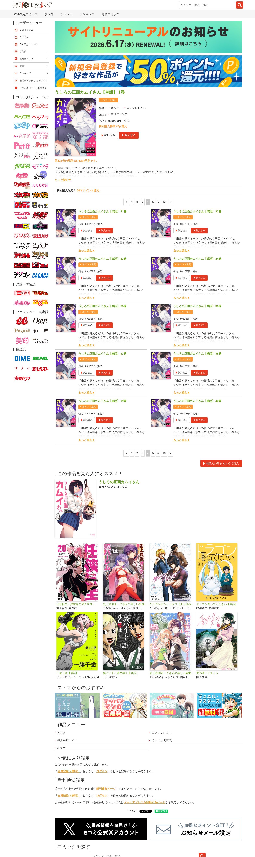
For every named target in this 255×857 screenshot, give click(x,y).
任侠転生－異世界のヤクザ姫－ (75, 577)
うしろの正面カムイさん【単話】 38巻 (197, 326)
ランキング (82, 838)
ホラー (61, 720)
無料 (130, 838)
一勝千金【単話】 (67, 646)
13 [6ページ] (164, 174)
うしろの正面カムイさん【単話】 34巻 (197, 231)
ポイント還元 (109, 73)
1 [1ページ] (132, 174)
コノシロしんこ (136, 80)
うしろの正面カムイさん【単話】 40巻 (197, 374)
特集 (99, 838)
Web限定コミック (29, 17)
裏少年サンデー (120, 87)
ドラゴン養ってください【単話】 (217, 577)
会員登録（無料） (69, 744)
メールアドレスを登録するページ (144, 775)
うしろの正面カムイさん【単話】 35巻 (102, 279)
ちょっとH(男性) (162, 713)
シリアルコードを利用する (33, 60)
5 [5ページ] (153, 174)
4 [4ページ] (147, 174)
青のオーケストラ (207, 646)
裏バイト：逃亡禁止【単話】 (121, 646)
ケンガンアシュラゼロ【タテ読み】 (172, 577)
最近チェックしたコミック (157, 838)
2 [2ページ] (137, 174)
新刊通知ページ (106, 761)
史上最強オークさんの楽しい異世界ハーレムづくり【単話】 (172, 646)
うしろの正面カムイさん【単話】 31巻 (102, 184)
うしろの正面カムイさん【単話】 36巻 (197, 279)
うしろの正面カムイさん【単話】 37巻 (102, 326)
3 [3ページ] (142, 174)
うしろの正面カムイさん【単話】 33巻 (102, 231)
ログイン (101, 744)
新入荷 (63, 838)
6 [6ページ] (158, 174)
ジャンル (114, 838)
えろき (115, 80)
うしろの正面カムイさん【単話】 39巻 (102, 374)
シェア (132, 783)
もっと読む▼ (63, 153)
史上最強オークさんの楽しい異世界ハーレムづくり (125, 577)
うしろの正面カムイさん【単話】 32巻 (197, 184)
